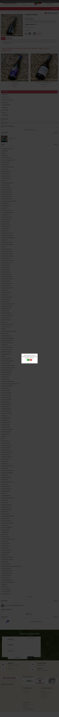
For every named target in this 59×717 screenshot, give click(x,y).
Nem (31, 359)
